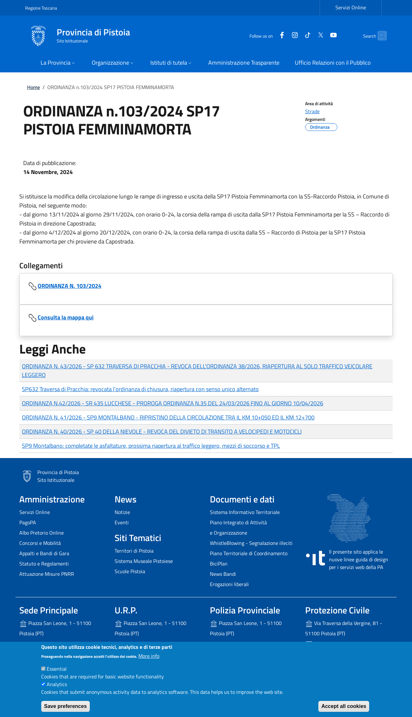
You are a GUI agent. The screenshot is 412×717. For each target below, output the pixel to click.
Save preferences (65, 706)
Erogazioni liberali (229, 584)
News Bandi (223, 574)
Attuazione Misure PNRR (46, 574)
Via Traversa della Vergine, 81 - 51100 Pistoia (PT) (343, 628)
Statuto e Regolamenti (44, 563)
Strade (312, 111)
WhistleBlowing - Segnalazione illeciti (251, 543)
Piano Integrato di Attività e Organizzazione (238, 528)
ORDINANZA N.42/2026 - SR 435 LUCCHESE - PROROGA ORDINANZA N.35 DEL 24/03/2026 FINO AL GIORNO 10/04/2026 (172, 403)
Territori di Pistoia (134, 551)
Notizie (122, 512)
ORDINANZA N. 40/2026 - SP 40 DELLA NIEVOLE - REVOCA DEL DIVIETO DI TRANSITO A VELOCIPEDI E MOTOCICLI (162, 431)
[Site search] (379, 35)
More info (148, 656)
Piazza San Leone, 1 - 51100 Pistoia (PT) (55, 628)
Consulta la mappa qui (66, 317)
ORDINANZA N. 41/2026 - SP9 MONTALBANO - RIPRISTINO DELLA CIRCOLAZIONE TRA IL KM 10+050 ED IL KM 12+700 (168, 417)
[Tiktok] (295, 35)
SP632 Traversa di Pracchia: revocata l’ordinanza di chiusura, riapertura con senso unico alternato (140, 389)
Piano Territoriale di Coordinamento (248, 553)
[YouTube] (320, 35)
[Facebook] (269, 35)
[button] (58, 63)
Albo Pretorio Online (41, 533)
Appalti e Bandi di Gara (44, 553)
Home (33, 87)
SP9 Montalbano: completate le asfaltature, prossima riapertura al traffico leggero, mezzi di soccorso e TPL (151, 445)
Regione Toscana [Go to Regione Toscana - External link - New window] (41, 8)
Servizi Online (34, 512)
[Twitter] (308, 35)
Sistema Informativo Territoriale (245, 512)
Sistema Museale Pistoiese (144, 561)
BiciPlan (219, 563)
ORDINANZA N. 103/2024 (69, 285)
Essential (57, 669)
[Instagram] (282, 35)
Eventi (122, 522)
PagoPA (27, 522)
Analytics (57, 684)
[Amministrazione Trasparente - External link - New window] (244, 63)
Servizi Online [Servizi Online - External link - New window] (350, 7)
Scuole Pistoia (130, 571)
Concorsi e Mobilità (40, 543)
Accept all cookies (343, 706)
